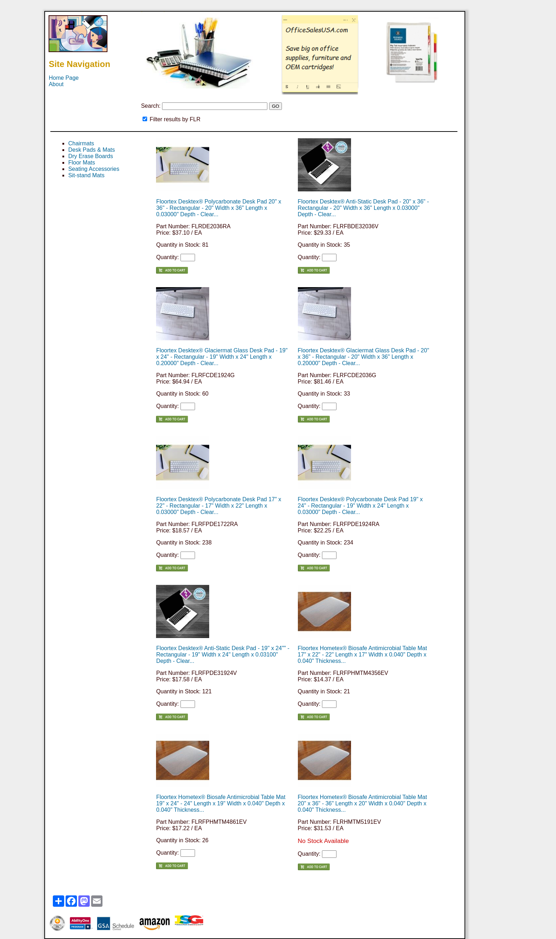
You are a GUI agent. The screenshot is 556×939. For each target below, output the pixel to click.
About (56, 84)
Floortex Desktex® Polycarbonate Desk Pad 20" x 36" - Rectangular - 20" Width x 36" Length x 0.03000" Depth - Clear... (218, 208)
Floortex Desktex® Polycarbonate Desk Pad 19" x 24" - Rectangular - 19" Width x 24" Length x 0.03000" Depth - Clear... (360, 505)
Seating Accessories (93, 169)
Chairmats (81, 143)
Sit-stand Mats (86, 175)
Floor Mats (81, 163)
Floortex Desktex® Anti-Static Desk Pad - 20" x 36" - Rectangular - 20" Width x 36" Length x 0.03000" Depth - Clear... (363, 208)
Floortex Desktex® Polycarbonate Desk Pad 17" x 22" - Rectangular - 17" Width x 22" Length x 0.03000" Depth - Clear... (218, 505)
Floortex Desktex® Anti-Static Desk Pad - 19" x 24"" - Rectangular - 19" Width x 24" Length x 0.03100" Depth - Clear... (222, 654)
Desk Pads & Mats (91, 150)
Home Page (64, 78)
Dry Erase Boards (90, 156)
